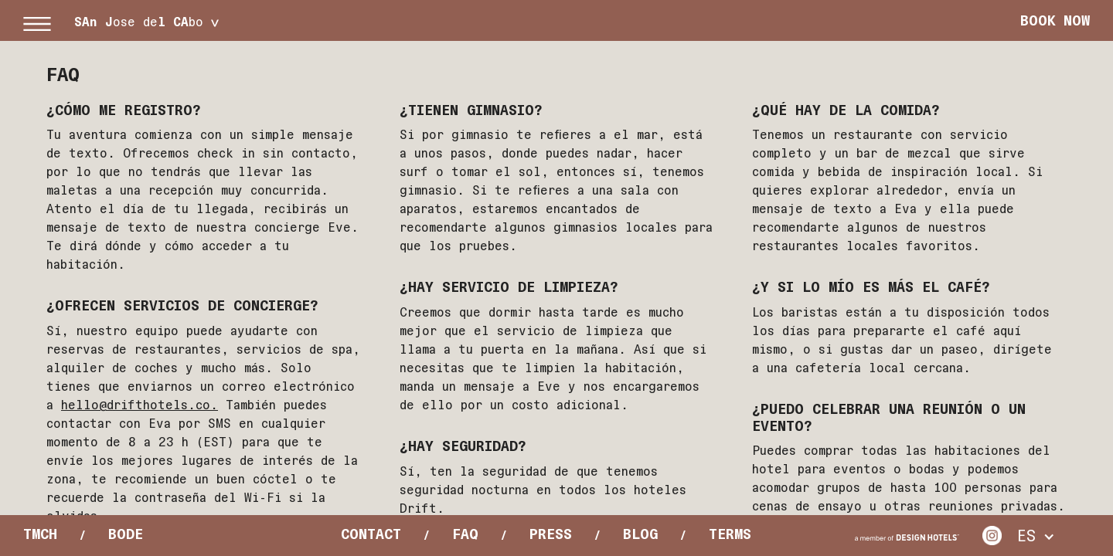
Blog (640, 534)
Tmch (40, 534)
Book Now (1055, 20)
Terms (730, 534)
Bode (125, 534)
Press (550, 534)
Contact (371, 534)
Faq (465, 534)
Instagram (992, 535)
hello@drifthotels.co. (139, 405)
